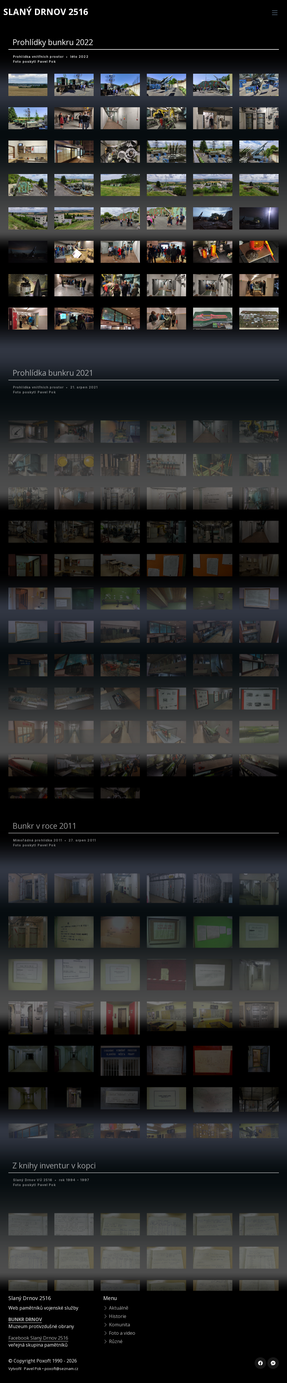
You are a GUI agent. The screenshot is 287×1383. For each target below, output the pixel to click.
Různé (113, 1341)
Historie (114, 1316)
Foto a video (119, 1333)
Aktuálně (115, 1308)
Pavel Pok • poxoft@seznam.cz (51, 1368)
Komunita (116, 1324)
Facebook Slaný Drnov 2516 (38, 1338)
